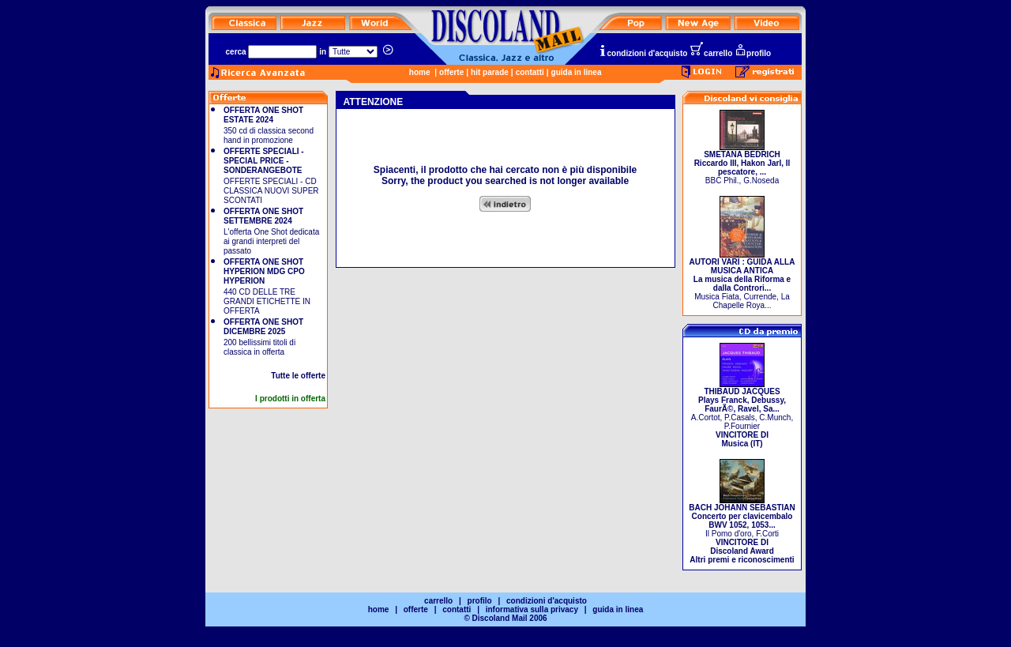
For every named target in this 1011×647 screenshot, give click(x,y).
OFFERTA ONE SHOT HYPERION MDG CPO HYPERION (264, 271)
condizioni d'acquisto (643, 53)
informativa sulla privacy (532, 609)
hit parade (490, 72)
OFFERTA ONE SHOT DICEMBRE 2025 (263, 327)
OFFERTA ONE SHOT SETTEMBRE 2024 (263, 216)
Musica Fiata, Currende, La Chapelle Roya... (742, 280)
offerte (451, 72)
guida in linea (576, 72)
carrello (711, 53)
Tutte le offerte (298, 375)
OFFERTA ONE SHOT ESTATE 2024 (263, 115)
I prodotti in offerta (290, 398)
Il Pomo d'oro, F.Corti (742, 530)
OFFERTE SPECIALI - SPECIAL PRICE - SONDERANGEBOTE (264, 161)
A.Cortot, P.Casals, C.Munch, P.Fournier (742, 414)
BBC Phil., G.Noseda (742, 164)
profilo (753, 53)
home (419, 72)
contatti (530, 72)
